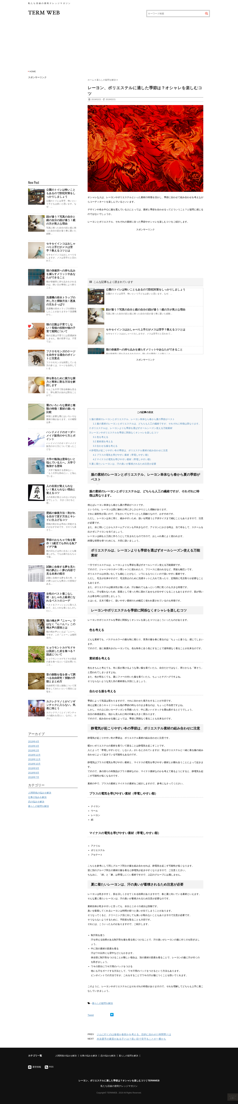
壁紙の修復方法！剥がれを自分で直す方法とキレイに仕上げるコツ (60, 516)
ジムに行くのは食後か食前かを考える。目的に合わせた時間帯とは (134, 1034)
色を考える (100, 437)
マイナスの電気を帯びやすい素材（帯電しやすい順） (122, 459)
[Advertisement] (119, 43)
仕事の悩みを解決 (37, 797)
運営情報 (36, 1067)
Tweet (91, 1015)
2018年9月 (33, 768)
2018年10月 (34, 763)
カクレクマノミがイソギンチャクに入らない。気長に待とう (60, 705)
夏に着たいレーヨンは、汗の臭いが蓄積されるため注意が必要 (122, 463)
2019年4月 (33, 741)
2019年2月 (33, 750)
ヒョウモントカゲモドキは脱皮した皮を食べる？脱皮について (60, 651)
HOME (32, 71)
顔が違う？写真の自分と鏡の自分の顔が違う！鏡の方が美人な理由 (145, 309)
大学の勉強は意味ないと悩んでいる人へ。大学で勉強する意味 (60, 462)
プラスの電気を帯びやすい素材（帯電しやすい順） (121, 455)
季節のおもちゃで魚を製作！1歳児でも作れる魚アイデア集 (61, 543)
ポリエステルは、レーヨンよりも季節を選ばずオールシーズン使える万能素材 (130, 428)
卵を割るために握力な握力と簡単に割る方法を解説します (60, 382)
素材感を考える (103, 441)
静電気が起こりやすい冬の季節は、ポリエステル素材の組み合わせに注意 (128, 450)
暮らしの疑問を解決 (102, 1003)
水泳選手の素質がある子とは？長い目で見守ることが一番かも (131, 1038)
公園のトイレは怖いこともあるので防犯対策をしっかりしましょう (145, 289)
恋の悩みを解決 (36, 801)
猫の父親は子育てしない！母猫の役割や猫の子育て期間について (60, 328)
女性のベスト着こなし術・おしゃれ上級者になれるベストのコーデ (60, 597)
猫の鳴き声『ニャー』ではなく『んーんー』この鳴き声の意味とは (60, 624)
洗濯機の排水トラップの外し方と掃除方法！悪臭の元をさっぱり (60, 301)
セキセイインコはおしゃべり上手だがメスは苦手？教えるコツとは (145, 329)
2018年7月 (33, 777)
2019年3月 (33, 746)
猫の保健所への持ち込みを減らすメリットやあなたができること (144, 349)
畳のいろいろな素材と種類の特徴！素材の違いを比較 (60, 409)
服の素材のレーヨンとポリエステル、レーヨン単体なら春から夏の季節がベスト (132, 419)
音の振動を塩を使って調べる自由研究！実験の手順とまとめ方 (60, 678)
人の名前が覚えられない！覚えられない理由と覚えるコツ (60, 489)
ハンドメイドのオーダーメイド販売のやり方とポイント (60, 435)
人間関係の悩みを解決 (39, 792)
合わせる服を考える (105, 446)
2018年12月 (34, 755)
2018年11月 (34, 759)
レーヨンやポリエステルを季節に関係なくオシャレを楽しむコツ (124, 432)
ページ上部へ (233, 1097)
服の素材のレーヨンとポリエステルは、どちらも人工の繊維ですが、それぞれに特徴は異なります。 (147, 423)
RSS (51, 1067)
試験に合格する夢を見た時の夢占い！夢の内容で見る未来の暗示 (60, 570)
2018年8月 (33, 772)
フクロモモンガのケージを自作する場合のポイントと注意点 (60, 355)
